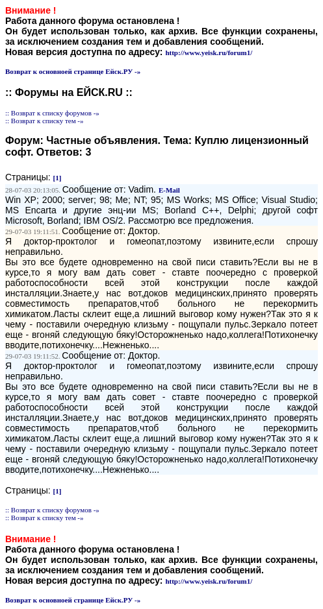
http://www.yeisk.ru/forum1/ (208, 52)
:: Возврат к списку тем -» (44, 121)
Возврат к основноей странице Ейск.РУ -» (72, 71)
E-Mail (169, 190)
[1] (57, 178)
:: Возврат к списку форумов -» (52, 113)
